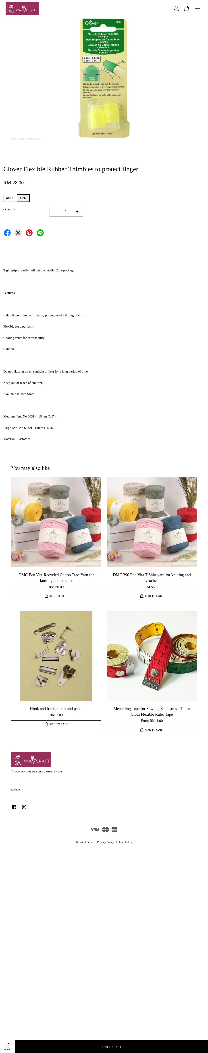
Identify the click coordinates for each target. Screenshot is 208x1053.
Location (16, 789)
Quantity (9, 209)
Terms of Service (85, 842)
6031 (9, 198)
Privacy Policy (105, 842)
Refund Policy (124, 842)
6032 (23, 198)
